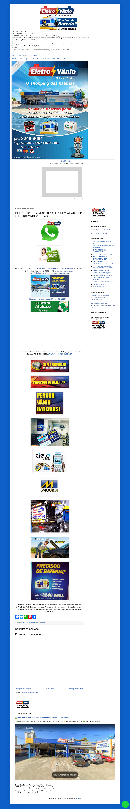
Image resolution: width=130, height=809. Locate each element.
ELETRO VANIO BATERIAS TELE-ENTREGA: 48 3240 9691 (103, 267)
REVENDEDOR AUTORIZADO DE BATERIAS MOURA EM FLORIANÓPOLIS (101, 297)
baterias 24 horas (98, 286)
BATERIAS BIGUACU (100, 256)
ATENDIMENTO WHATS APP (99, 233)
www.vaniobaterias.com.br (64, 271)
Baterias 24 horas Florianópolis (103, 282)
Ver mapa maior (79, 199)
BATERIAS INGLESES (100, 261)
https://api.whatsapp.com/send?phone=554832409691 (49, 273)
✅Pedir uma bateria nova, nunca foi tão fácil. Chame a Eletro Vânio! (42, 718)
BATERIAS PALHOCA (100, 259)
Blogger (78, 798)
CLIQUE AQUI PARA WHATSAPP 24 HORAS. (26, 55)
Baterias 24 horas (98, 284)
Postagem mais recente (23, 689)
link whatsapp (125, 804)
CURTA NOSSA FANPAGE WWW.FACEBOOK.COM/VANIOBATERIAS (103, 305)
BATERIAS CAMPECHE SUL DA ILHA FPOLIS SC (103, 246)
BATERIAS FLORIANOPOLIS (102, 254)
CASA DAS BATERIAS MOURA (103, 264)
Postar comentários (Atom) (29, 692)
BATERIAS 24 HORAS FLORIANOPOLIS (100, 251)
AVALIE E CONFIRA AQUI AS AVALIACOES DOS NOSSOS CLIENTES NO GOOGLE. (39, 59)
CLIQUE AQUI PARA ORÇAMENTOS (102, 229)
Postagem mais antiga (76, 689)
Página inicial (50, 689)
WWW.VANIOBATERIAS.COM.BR (60, 354)
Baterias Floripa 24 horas (101, 270)
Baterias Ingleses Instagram (102, 273)
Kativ (64, 798)
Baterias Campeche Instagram (102, 275)
